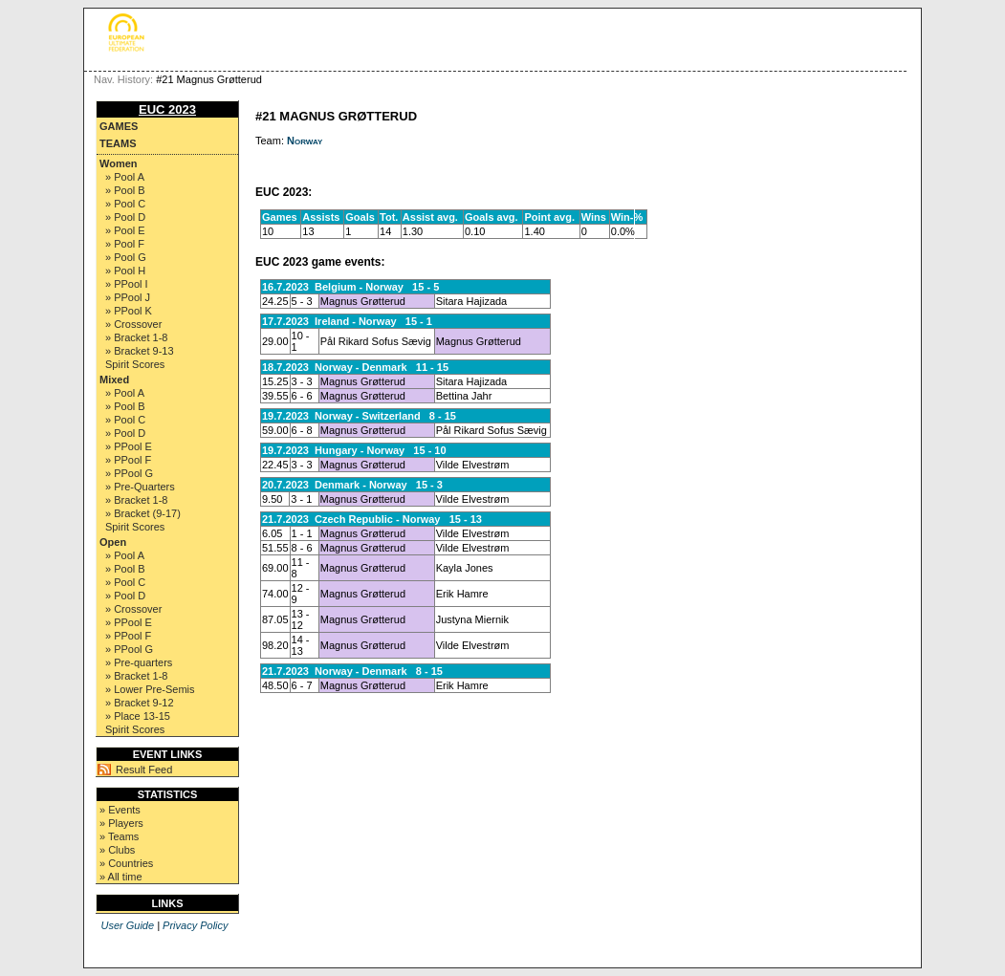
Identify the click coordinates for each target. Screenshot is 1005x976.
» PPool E (128, 446)
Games (118, 126)
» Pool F (124, 243)
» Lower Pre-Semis (150, 689)
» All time (120, 876)
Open (112, 542)
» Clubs (117, 850)
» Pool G (125, 257)
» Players (121, 823)
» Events (120, 809)
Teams (118, 143)
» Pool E (125, 230)
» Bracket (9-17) (143, 513)
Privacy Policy (195, 925)
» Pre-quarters (138, 662)
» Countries (126, 863)
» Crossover (133, 324)
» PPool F (128, 460)
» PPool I (126, 284)
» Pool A (124, 177)
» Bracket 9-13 (139, 351)
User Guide (127, 925)
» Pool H (125, 270)
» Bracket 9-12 (139, 702)
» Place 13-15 (137, 716)
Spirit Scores (134, 364)
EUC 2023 (167, 109)
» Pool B (125, 190)
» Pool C (125, 203)
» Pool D (125, 217)
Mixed (114, 379)
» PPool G (129, 473)
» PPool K (128, 310)
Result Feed (144, 769)
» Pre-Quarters (140, 486)
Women (118, 163)
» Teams (119, 836)
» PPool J (127, 297)
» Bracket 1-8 (136, 337)
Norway (304, 140)
